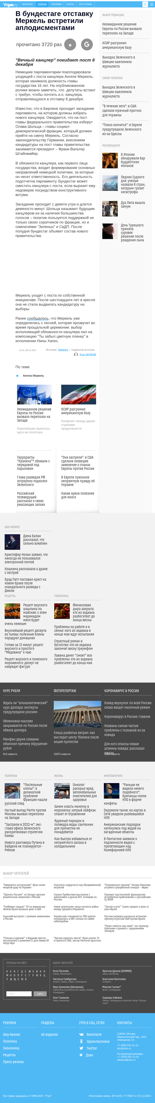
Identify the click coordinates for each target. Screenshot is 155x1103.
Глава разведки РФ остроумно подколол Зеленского (32, 481)
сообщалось (38, 318)
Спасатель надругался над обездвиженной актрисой (77, 886)
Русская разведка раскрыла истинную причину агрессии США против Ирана (125, 917)
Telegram (63, 350)
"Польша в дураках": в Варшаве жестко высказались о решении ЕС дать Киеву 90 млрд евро (26, 940)
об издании (49, 1034)
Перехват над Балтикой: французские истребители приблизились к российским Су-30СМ (127, 897)
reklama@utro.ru (126, 1060)
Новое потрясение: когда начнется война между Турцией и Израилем (76, 908)
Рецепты (70, 4)
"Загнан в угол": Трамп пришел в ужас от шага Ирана (126, 908)
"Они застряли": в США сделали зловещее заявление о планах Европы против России (77, 463)
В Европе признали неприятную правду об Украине (78, 481)
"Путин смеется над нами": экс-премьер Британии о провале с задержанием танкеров (126, 928)
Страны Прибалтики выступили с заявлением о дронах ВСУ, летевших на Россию (75, 897)
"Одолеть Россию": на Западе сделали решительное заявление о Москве (24, 895)
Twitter (88, 1048)
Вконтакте (90, 1034)
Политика (42, 4)
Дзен (86, 1055)
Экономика (56, 4)
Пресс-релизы (85, 4)
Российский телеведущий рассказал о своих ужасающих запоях (31, 499)
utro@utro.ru (124, 1048)
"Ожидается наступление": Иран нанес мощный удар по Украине (24, 886)
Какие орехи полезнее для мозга (77, 495)
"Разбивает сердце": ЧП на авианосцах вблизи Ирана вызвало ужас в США (24, 908)
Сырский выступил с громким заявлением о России (26, 917)
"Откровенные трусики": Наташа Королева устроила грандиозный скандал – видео (127, 886)
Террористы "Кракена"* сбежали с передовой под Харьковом (33, 463)
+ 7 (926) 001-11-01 (128, 1056)
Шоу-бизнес (27, 4)
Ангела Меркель (33, 375)
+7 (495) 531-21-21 (127, 1045)
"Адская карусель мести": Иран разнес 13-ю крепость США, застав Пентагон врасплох (77, 939)
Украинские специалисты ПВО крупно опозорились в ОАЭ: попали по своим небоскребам (74, 919)
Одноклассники (94, 1041)
